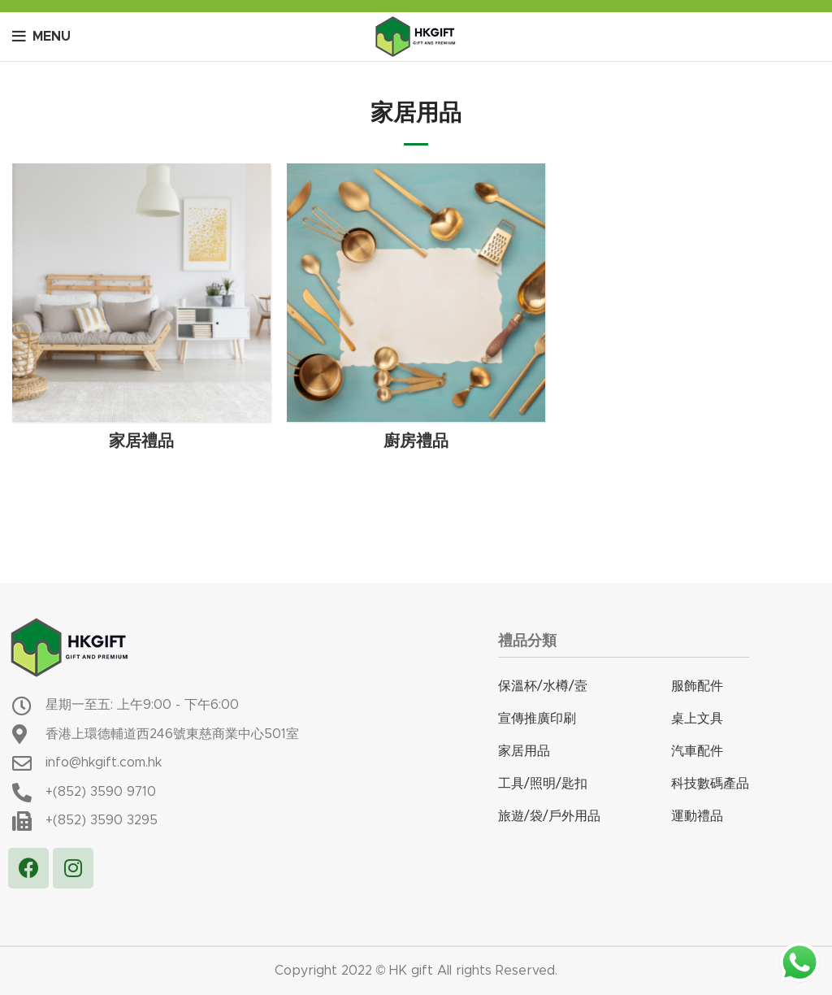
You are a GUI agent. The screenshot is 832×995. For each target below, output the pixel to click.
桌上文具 (697, 718)
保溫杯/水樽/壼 (542, 686)
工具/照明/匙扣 (542, 783)
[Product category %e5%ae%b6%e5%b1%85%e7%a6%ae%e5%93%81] (141, 312)
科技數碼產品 (710, 783)
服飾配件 (697, 686)
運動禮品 (697, 816)
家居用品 (524, 751)
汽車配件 (697, 751)
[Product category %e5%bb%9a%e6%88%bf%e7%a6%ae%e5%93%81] (416, 312)
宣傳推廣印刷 (537, 718)
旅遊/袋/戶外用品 (549, 816)
